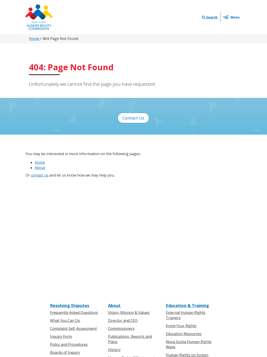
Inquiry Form (61, 220)
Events (113, 294)
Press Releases (121, 278)
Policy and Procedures (69, 228)
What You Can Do (65, 204)
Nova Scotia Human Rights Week (188, 228)
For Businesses (63, 286)
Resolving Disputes (69, 189)
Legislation (59, 294)
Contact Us (133, 118)
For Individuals (62, 278)
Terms (170, 308)
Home (34, 38)
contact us (39, 175)
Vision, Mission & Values (129, 196)
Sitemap (187, 308)
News (113, 286)
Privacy (155, 308)
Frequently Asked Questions (74, 196)
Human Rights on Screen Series (187, 241)
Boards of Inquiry (65, 236)
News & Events (123, 271)
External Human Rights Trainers (185, 199)
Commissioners (121, 212)
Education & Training (187, 189)
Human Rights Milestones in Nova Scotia (132, 244)
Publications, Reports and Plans (130, 223)
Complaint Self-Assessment (73, 212)
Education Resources (183, 217)
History (114, 233)
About (40, 167)
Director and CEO (122, 204)
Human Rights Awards (127, 254)
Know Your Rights (181, 209)
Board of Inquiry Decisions (72, 243)
